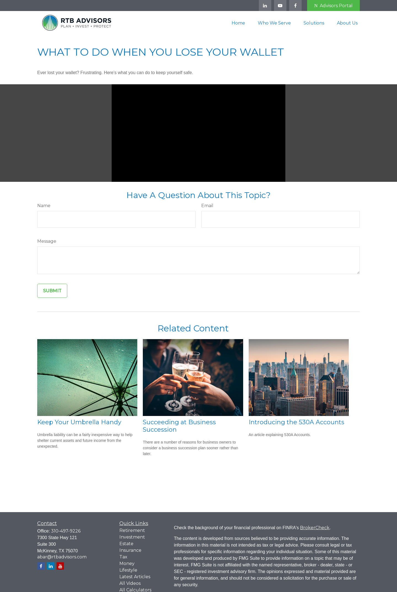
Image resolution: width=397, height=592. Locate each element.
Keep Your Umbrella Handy (79, 422)
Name (43, 205)
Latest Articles (134, 576)
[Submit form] (52, 291)
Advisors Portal (333, 5)
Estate (126, 543)
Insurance (130, 550)
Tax (123, 556)
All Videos (130, 583)
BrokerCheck (314, 527)
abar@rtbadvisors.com (62, 556)
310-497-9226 (66, 531)
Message (46, 241)
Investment (132, 537)
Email (207, 205)
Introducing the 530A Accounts (296, 422)
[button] (238, 23)
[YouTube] (280, 5)
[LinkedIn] (265, 5)
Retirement (132, 530)
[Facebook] (295, 5)
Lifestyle (128, 570)
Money (127, 563)
